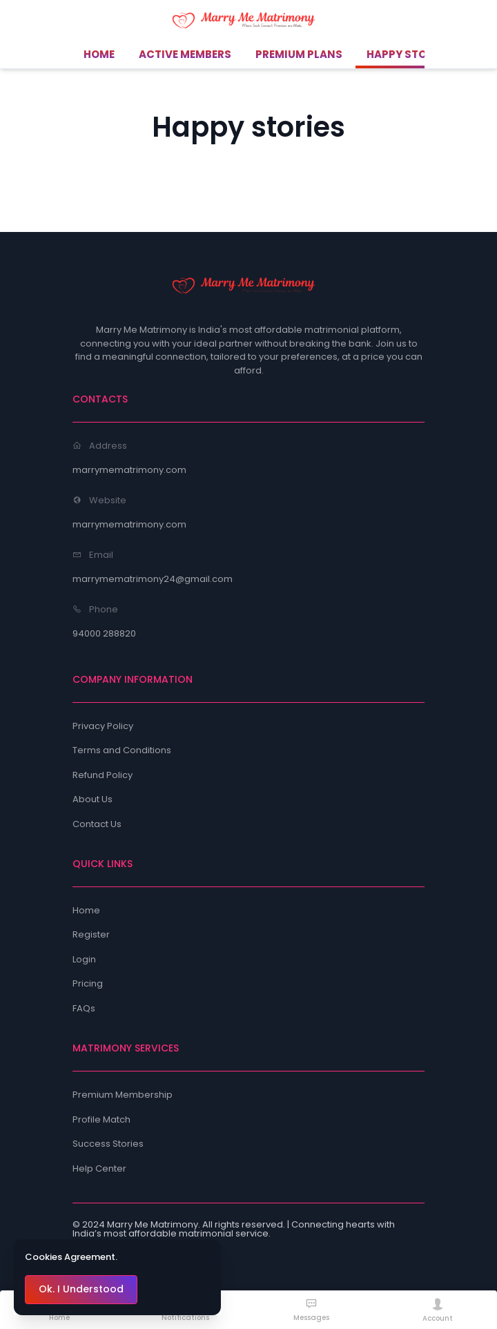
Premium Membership (122, 1094)
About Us (92, 799)
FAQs (83, 1008)
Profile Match (101, 1119)
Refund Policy (102, 775)
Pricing (87, 983)
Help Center (99, 1168)
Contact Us (96, 824)
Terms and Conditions (121, 750)
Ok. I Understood (81, 1289)
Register (91, 934)
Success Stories (108, 1143)
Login (84, 959)
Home (86, 910)
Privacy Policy (102, 726)
